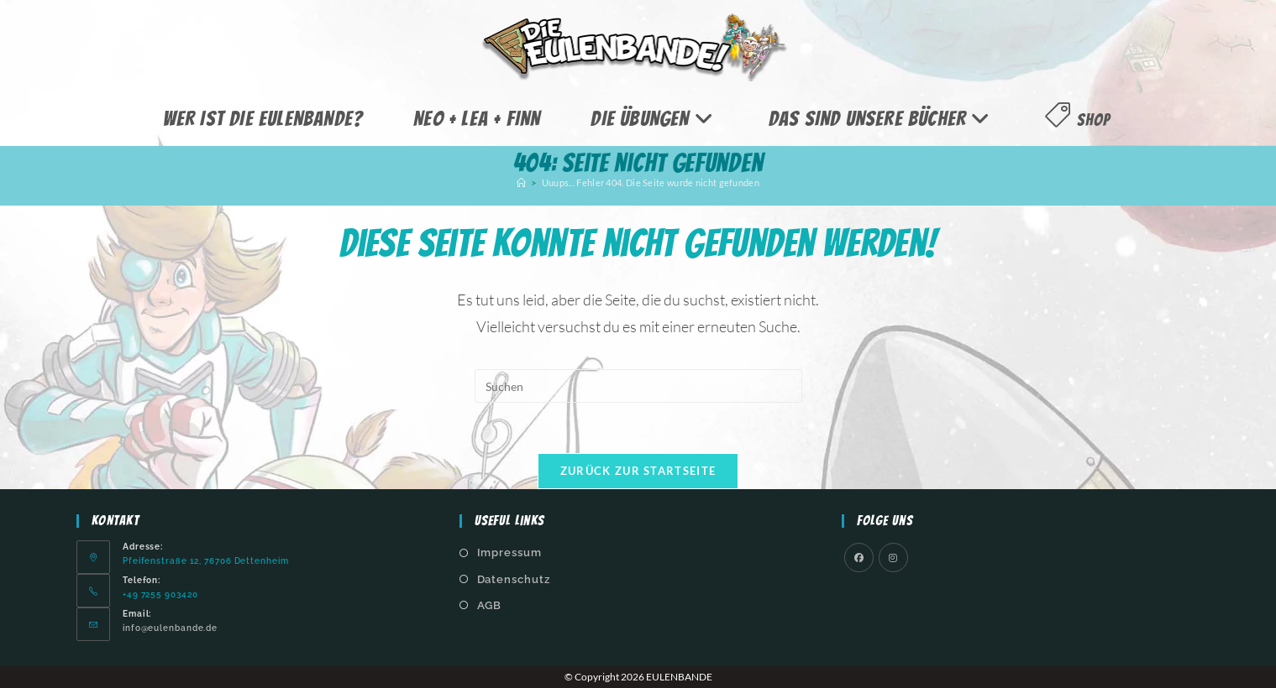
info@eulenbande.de (170, 628)
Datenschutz (513, 579)
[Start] (521, 182)
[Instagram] (893, 557)
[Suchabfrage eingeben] (638, 386)
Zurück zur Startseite (638, 470)
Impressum (509, 552)
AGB (489, 605)
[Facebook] (859, 557)
